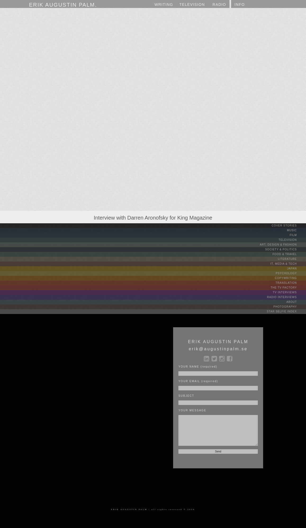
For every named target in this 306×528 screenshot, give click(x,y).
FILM (297, 235)
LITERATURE (291, 259)
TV (192, 4)
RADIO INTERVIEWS (286, 297)
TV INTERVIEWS (289, 292)
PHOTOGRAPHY (289, 306)
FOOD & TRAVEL (289, 254)
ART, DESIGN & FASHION (282, 244)
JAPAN (296, 268)
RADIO (219, 4)
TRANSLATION (290, 282)
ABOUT (295, 301)
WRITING (164, 4)
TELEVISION (291, 239)
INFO (240, 4)
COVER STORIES (288, 225)
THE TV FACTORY (288, 287)
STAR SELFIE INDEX (286, 311)
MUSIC (296, 230)
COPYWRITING (290, 278)
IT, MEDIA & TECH (288, 263)
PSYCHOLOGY (290, 273)
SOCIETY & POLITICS (285, 249)
